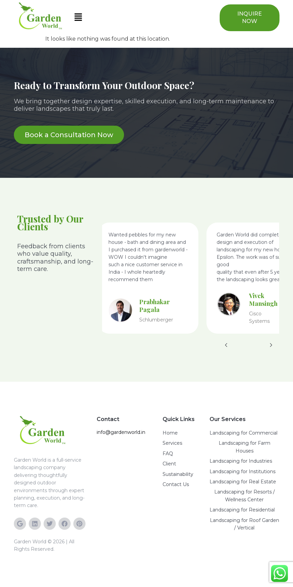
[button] (142, 17)
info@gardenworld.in (121, 432)
